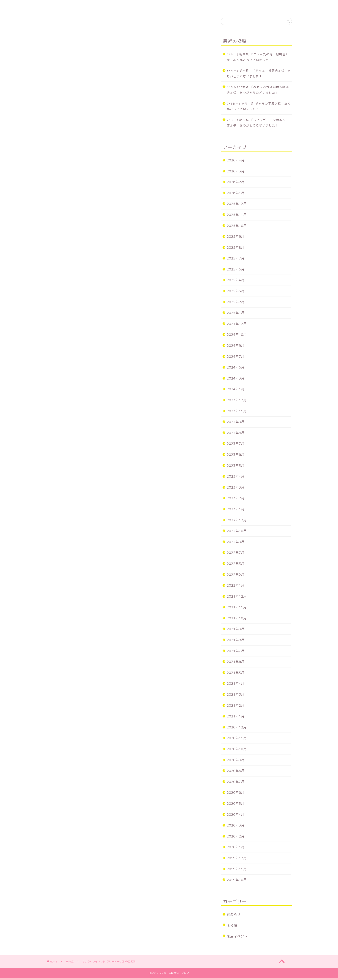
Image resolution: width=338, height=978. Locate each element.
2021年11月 (237, 607)
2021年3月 (235, 694)
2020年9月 (235, 760)
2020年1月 (235, 847)
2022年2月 (235, 574)
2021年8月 (235, 640)
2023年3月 (235, 487)
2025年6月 (235, 269)
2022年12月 (237, 520)
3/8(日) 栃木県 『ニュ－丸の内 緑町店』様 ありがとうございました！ (258, 57)
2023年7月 (235, 443)
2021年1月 (235, 716)
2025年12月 (237, 204)
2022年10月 (237, 531)
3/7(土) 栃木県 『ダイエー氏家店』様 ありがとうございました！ (259, 73)
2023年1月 (235, 509)
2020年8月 (235, 771)
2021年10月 (237, 618)
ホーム (56, 6)
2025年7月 (235, 258)
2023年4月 (235, 476)
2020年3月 (235, 825)
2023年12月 (237, 400)
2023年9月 (235, 422)
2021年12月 (237, 596)
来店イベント (237, 936)
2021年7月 (235, 651)
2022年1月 (235, 585)
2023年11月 (237, 411)
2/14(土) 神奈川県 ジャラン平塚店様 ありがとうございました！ (259, 106)
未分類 (58, 26)
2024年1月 (235, 389)
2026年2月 (235, 182)
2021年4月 (235, 683)
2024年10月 (237, 334)
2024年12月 (237, 324)
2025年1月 (235, 313)
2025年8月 (235, 247)
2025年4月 (235, 280)
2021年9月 (235, 629)
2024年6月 (235, 367)
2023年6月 (235, 454)
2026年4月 (235, 160)
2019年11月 (237, 869)
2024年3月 (235, 378)
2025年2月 (235, 302)
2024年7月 (235, 356)
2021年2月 (235, 705)
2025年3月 (235, 291)
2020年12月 (237, 727)
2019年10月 (237, 880)
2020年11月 (237, 738)
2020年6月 (235, 792)
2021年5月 (235, 672)
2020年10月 (237, 749)
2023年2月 (235, 498)
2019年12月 (237, 858)
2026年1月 (235, 193)
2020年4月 (235, 814)
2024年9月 (235, 345)
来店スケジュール (85, 6)
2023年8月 (235, 433)
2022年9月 (235, 542)
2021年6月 (235, 661)
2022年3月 (235, 563)
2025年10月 (237, 225)
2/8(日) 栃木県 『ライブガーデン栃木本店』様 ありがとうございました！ (256, 123)
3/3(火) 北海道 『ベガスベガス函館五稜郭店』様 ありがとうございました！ (258, 90)
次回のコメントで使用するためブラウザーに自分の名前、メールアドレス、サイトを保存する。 (126, 724)
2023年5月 (235, 465)
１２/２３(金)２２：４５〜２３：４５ (84, 299)
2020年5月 (235, 803)
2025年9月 (235, 236)
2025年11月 (237, 214)
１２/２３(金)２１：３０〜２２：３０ (84, 286)
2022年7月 (235, 552)
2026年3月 (235, 171)
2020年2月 (235, 836)
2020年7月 (235, 782)
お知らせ (234, 914)
